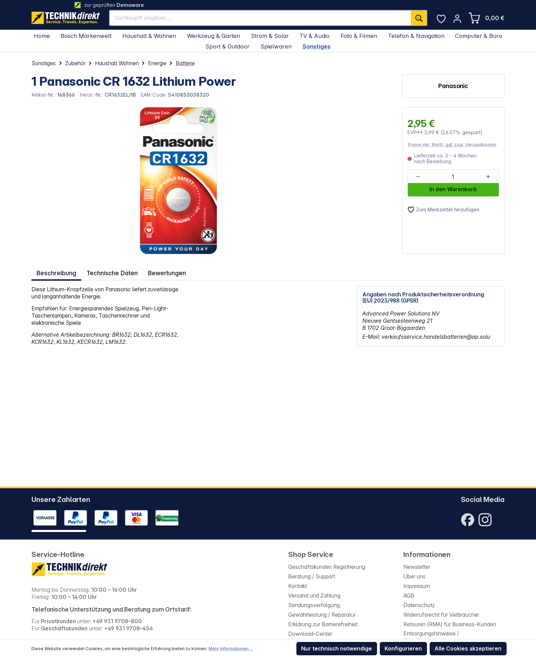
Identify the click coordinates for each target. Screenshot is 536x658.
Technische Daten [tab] (111, 272)
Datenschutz (419, 605)
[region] (159, 180)
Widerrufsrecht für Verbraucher (441, 615)
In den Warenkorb (453, 189)
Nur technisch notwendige (336, 648)
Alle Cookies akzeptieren (467, 648)
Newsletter (416, 567)
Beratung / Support (311, 576)
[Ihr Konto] (457, 18)
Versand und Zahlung (314, 595)
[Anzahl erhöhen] (488, 176)
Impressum (416, 586)
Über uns (414, 576)
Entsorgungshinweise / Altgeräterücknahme (431, 637)
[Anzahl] (453, 176)
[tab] (56, 272)
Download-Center (310, 634)
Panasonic (453, 85)
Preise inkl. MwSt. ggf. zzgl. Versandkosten (452, 144)
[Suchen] (419, 18)
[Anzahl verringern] (418, 176)
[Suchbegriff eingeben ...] (260, 18)
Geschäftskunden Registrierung (326, 567)
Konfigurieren (403, 648)
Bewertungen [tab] (165, 272)
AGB (408, 595)
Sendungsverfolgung (314, 605)
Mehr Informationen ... (231, 648)
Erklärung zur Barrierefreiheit (323, 624)
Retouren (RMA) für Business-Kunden (449, 624)
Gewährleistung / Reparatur (322, 615)
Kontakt (297, 586)
